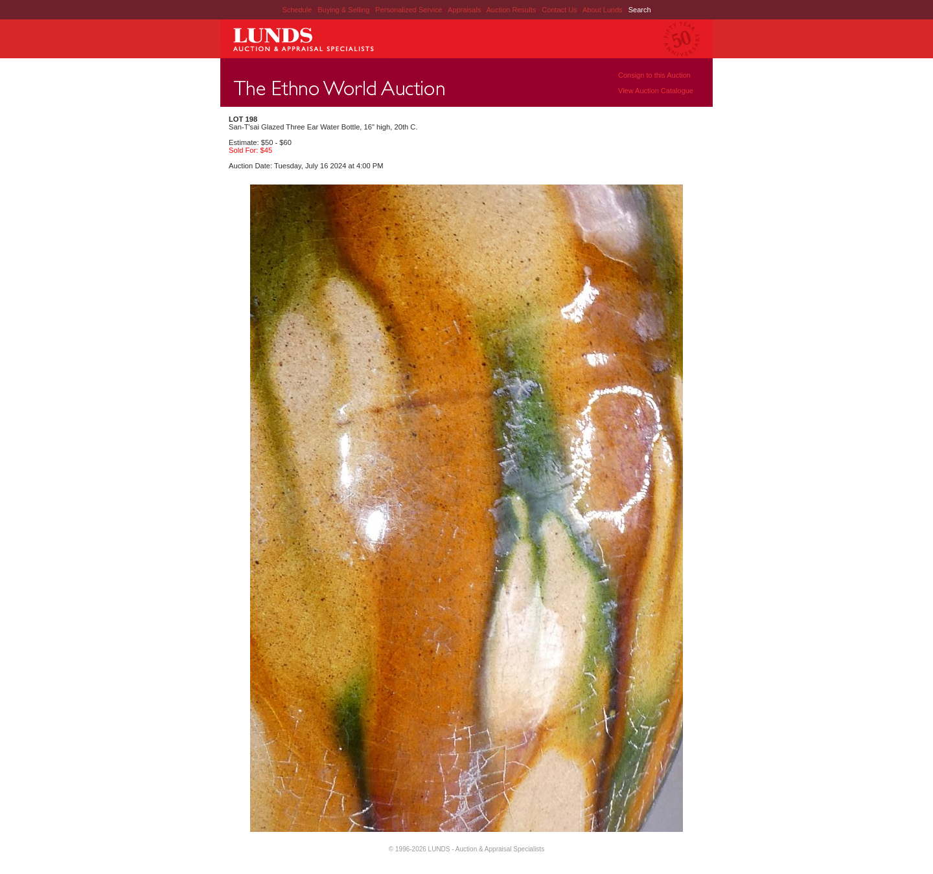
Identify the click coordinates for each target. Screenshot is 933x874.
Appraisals (465, 10)
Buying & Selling (344, 10)
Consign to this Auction (654, 75)
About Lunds (603, 10)
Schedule (297, 10)
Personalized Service (409, 10)
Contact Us (559, 10)
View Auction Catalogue (655, 91)
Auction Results (512, 10)
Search (639, 10)
